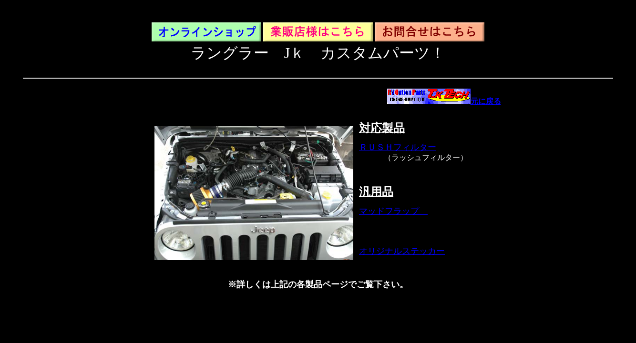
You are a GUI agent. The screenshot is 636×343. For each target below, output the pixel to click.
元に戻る (444, 101)
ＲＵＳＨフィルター (397, 147)
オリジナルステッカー (402, 251)
